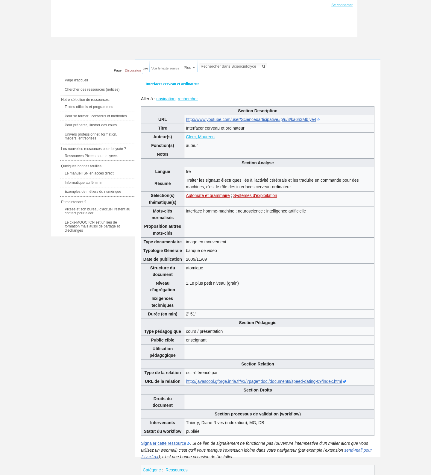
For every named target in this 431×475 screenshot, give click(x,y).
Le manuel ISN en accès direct (89, 173)
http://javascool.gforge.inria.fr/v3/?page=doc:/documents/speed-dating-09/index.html (264, 381)
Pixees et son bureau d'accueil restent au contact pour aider (97, 211)
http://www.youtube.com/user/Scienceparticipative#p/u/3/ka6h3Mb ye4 (251, 119)
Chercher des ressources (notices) (92, 89)
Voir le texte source (165, 68)
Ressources (177, 469)
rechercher (188, 98)
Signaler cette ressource (163, 443)
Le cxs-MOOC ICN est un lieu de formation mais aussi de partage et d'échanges (92, 226)
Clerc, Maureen (200, 136)
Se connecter (342, 5)
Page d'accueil (76, 80)
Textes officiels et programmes (89, 107)
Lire (145, 68)
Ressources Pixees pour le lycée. (91, 156)
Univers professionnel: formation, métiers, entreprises (91, 136)
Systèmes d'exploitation (255, 195)
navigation (165, 98)
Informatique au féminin (83, 182)
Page (118, 70)
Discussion (133, 70)
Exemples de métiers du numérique (93, 191)
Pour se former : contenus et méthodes (96, 116)
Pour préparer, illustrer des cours (91, 125)
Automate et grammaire (208, 195)
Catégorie (152, 469)
